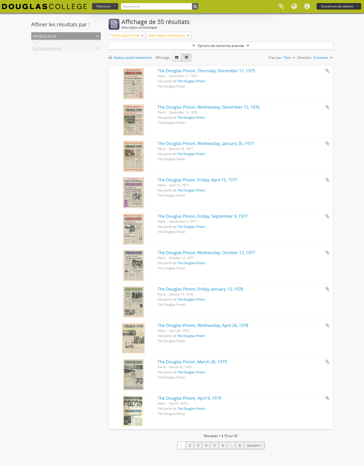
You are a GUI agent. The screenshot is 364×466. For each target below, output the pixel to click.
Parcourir (103, 6)
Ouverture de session (337, 6)
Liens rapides (307, 6)
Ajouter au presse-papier (327, 70)
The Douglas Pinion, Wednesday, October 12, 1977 (206, 252)
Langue (294, 6)
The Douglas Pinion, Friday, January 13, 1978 (200, 289)
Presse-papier (281, 6)
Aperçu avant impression (130, 57)
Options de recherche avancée (221, 45)
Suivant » (254, 445)
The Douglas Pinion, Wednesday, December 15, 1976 (209, 107)
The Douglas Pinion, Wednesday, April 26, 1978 (203, 325)
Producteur (44, 35)
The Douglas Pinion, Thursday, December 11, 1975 (206, 71)
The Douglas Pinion (47, 49)
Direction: (304, 57)
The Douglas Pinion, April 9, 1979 (189, 398)
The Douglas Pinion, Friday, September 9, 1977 (203, 216)
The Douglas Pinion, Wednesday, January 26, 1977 (206, 143)
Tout (35, 43)
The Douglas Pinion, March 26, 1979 (192, 362)
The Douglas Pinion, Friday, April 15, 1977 (197, 180)
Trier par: (275, 57)
